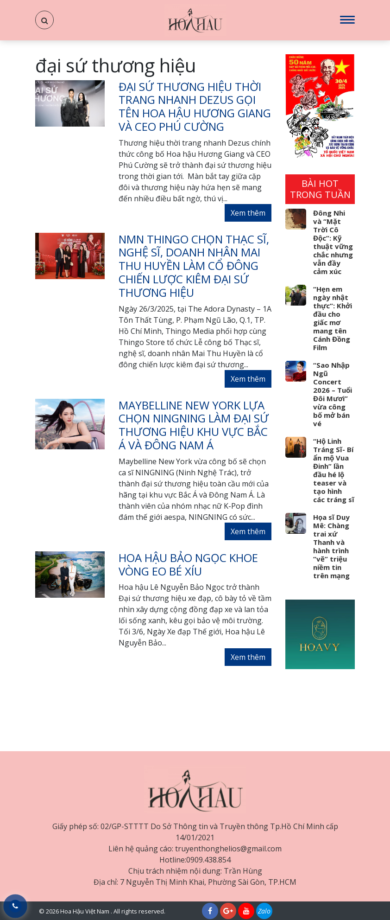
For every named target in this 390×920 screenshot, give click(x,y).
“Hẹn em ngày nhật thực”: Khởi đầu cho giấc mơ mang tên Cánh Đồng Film (332, 318)
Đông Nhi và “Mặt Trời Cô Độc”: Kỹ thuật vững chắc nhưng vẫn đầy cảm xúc (333, 242)
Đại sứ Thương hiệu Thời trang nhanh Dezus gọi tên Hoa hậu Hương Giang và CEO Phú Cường (195, 106)
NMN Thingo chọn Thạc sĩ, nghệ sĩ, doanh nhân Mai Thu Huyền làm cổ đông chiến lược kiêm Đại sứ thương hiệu (194, 265)
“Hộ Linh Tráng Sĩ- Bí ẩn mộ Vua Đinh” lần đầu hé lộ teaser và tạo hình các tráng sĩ (333, 470)
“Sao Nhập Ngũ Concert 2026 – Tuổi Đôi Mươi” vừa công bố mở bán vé (332, 394)
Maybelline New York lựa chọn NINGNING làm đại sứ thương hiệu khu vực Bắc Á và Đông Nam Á (194, 425)
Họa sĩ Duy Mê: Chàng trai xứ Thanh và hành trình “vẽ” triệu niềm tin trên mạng (331, 546)
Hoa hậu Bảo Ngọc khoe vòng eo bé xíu (188, 564)
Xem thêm (248, 213)
